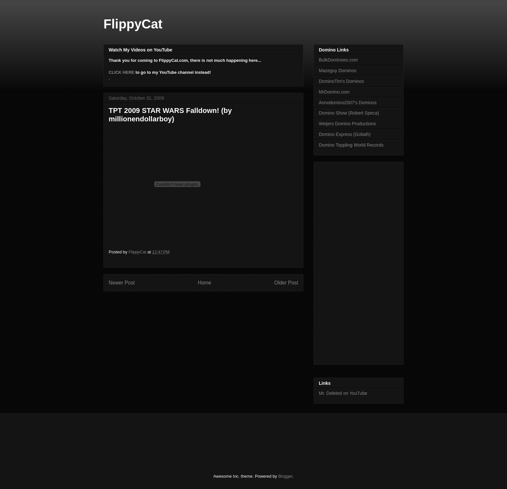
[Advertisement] (345, 261)
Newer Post (122, 282)
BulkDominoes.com (338, 59)
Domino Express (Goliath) (345, 134)
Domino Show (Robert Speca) (349, 113)
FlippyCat (132, 24)
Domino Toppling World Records (351, 145)
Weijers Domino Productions (347, 123)
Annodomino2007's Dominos (348, 102)
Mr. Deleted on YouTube (343, 393)
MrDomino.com (334, 91)
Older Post (286, 282)
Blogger (285, 476)
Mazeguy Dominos (337, 70)
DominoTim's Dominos (341, 81)
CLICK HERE (121, 72)
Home (204, 282)
